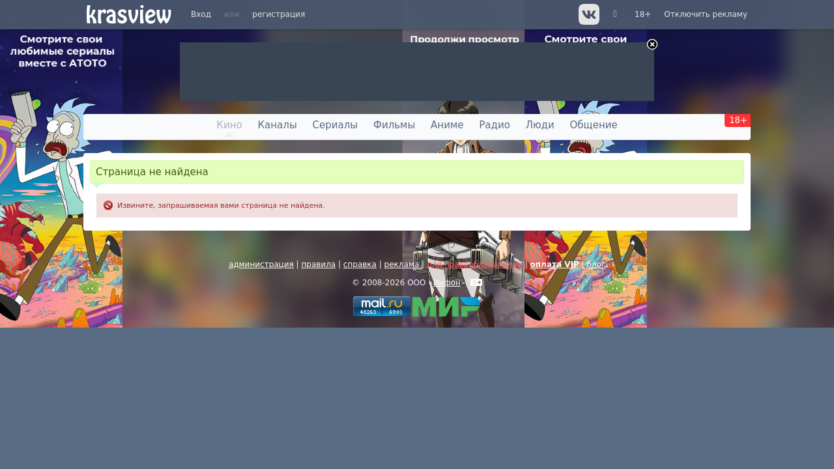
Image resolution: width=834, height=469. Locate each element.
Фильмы (394, 125)
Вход (201, 14)
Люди (540, 125)
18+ (643, 14)
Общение (594, 125)
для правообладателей (475, 264)
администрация (261, 264)
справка (360, 264)
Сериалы (335, 125)
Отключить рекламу (705, 14)
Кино (229, 125)
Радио (494, 125)
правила (318, 264)
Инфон (447, 282)
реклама (402, 264)
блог (595, 264)
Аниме (447, 125)
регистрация (278, 14)
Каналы (276, 125)
